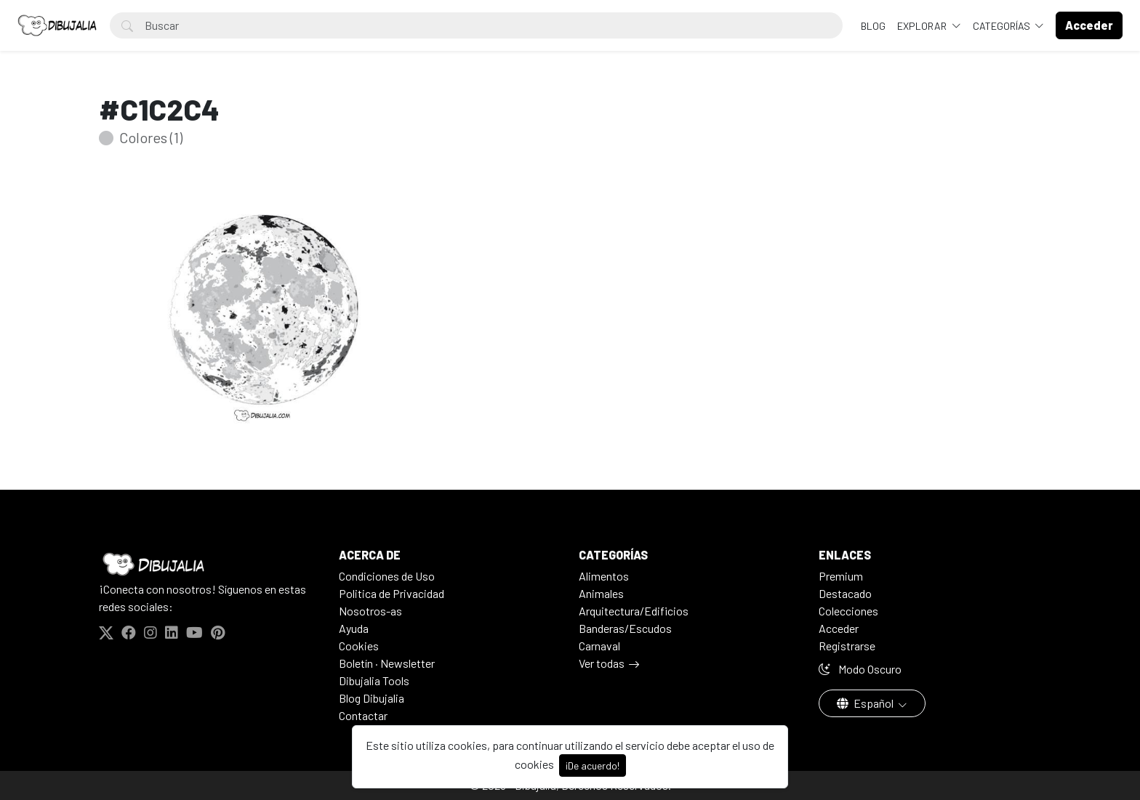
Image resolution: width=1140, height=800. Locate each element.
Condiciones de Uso (387, 576)
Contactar (363, 715)
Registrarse (847, 645)
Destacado (845, 593)
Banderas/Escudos (625, 628)
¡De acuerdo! (592, 765)
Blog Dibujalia (371, 698)
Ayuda (354, 628)
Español (866, 703)
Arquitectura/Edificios (634, 611)
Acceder (839, 628)
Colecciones (848, 611)
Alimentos (604, 576)
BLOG (873, 26)
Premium (841, 576)
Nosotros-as (370, 611)
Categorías (1002, 26)
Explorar (923, 26)
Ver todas (602, 663)
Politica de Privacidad (391, 593)
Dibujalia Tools (374, 680)
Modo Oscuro (860, 669)
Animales (601, 593)
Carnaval (599, 645)
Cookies (359, 645)
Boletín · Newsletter (387, 663)
